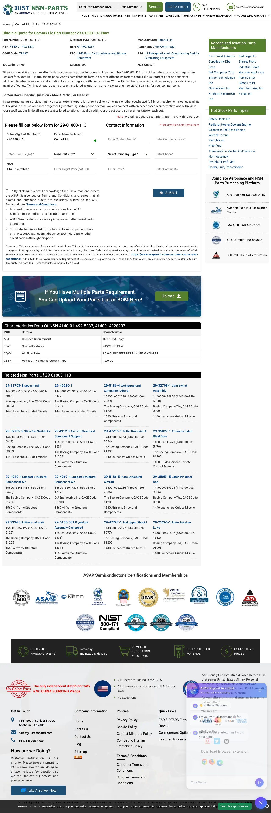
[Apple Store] (205, 761)
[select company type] (128, 154)
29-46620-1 (63, 385)
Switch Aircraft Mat (222, 162)
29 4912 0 (75, 434)
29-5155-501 (71, 525)
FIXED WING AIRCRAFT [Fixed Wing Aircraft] (219, 16)
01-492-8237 (85, 47)
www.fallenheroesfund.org (223, 697)
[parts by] (74, 154)
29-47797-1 (125, 522)
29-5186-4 (122, 388)
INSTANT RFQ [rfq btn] (177, 7)
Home (85, 16)
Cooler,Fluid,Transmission (226, 167)
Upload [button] (171, 296)
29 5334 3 (25, 522)
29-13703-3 (23, 385)
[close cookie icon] (267, 806)
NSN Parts (139, 16)
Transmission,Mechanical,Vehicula (232, 151)
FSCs (95, 16)
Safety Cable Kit (219, 119)
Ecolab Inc (245, 94)
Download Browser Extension (224, 751)
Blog (77, 744)
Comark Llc (22, 24)
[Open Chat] (261, 803)
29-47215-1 (125, 431)
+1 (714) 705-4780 (31, 741)
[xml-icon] (78, 757)
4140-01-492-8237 (22, 47)
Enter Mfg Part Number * (23, 134)
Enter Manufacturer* (68, 134)
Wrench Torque (218, 135)
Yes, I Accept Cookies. (234, 806)
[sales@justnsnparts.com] (245, 7)
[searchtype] (131, 6)
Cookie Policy (127, 726)
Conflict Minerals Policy (134, 733)
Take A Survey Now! (38, 790)
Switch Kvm (216, 140)
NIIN (127, 16)
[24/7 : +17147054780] (207, 7)
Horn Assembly (219, 156)
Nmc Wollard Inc (219, 88)
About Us (81, 729)
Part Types (156, 16)
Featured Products (173, 739)
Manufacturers (111, 16)
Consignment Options (175, 732)
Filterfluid (215, 146)
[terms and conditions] (7, 190)
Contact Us (82, 736)
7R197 (23, 53)
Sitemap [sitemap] (82, 751)
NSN (10, 164)
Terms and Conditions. (41, 204)
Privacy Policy (127, 719)
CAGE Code (173, 16)
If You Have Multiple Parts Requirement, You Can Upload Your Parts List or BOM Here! (90, 296)
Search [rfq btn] (154, 7)
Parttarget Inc (248, 56)
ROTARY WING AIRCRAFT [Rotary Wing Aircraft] (251, 16)
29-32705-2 (28, 431)
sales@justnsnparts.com (35, 733)
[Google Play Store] (212, 761)
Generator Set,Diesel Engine (227, 130)
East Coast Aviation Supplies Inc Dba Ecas (222, 61)
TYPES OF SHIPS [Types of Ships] (191, 16)
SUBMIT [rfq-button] (169, 192)
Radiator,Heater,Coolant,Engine (230, 124)
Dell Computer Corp (221, 72)
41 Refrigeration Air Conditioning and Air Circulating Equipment (172, 55)
